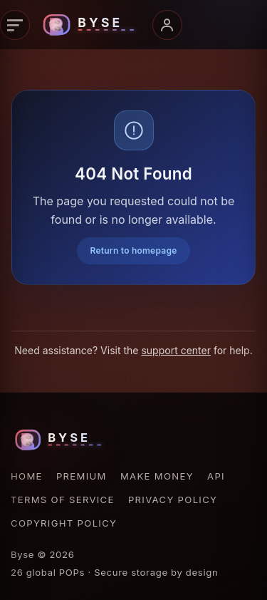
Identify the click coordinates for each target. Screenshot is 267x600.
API (216, 476)
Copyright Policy (64, 523)
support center (176, 350)
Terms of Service (63, 499)
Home (27, 476)
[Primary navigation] (15, 25)
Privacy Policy (172, 499)
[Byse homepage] (91, 24)
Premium (81, 476)
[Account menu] (167, 25)
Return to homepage (133, 250)
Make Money (157, 476)
